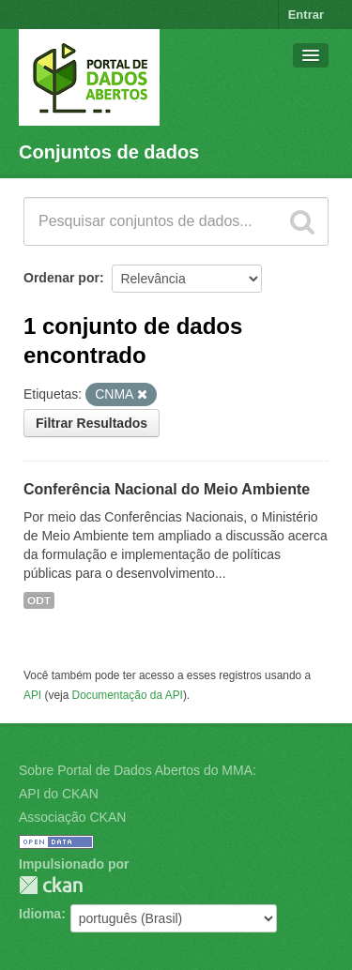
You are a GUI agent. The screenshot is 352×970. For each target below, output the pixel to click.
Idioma (40, 913)
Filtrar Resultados (91, 423)
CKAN (51, 885)
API (32, 695)
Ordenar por (61, 277)
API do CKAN (59, 793)
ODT (39, 600)
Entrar (306, 15)
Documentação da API (127, 695)
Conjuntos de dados (109, 152)
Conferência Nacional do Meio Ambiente (166, 489)
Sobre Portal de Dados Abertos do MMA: (137, 770)
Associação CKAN (72, 817)
